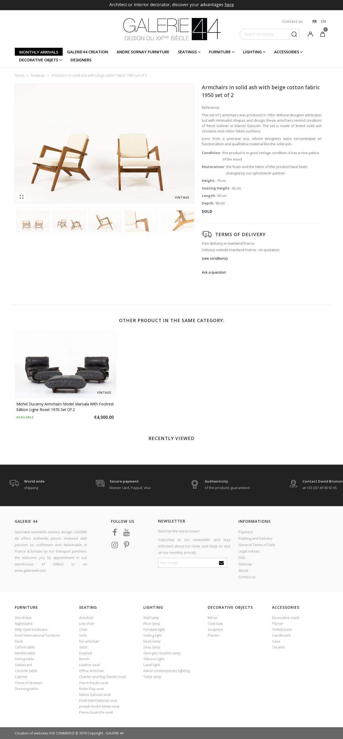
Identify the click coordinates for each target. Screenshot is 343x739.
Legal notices (249, 551)
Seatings (187, 51)
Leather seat (89, 664)
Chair (83, 629)
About (243, 570)
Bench (84, 658)
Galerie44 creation (87, 51)
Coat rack (215, 623)
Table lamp (152, 676)
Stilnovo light (153, 658)
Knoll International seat (98, 700)
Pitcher (277, 623)
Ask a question (214, 272)
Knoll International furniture (37, 635)
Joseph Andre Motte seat (99, 706)
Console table (26, 670)
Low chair (86, 623)
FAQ (241, 557)
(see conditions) (215, 258)
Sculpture (215, 629)
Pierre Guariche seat (96, 712)
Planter (213, 635)
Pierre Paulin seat (93, 682)
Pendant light (154, 629)
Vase (276, 641)
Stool (83, 647)
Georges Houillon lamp (162, 653)
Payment (245, 531)
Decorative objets (38, 59)
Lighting (252, 51)
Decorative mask (285, 617)
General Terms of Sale (256, 544)
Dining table (24, 658)
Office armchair (91, 670)
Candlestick (281, 635)
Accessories (286, 51)
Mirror (213, 617)
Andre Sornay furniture (143, 51)
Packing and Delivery (255, 538)
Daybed (85, 653)
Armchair (86, 617)
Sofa (83, 635)
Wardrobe (23, 617)
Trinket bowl (282, 629)
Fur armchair (89, 641)
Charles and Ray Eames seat (102, 676)
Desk (19, 641)
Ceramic (278, 647)
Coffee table (25, 647)
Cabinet (21, 676)
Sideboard (23, 664)
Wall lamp (151, 617)
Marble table (25, 653)
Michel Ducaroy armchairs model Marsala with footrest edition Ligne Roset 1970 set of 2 (65, 406)
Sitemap (245, 564)
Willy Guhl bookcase (31, 629)
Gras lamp (151, 647)
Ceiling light (152, 635)
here (229, 5)
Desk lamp (152, 641)
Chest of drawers (29, 682)
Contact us (247, 576)
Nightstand (23, 623)
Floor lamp (151, 623)
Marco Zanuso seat (95, 694)
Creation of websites (32, 733)
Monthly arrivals (38, 52)
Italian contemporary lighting (166, 670)
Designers (80, 59)
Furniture (220, 51)
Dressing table (26, 688)
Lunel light (151, 664)
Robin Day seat (91, 688)
